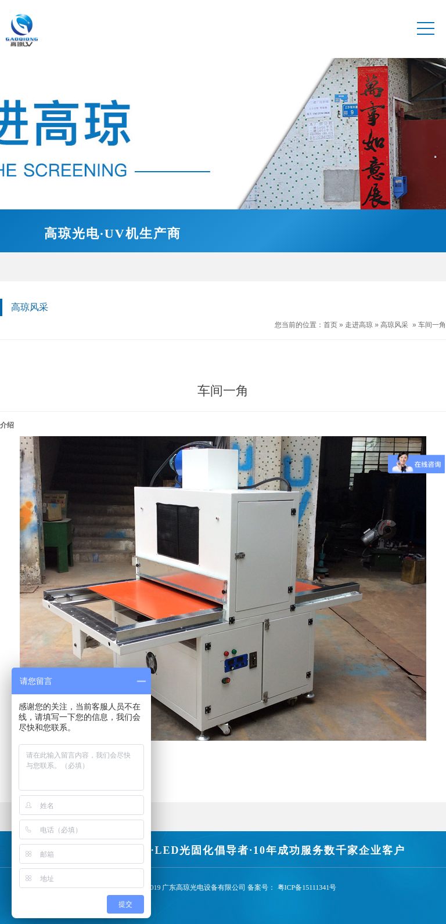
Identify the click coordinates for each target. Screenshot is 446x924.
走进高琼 (359, 325)
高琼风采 (394, 325)
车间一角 (432, 325)
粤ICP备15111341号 (307, 887)
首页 (330, 325)
